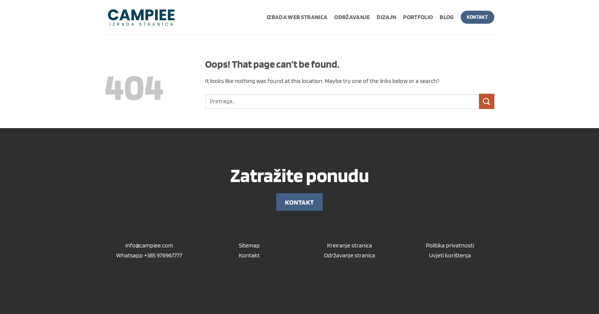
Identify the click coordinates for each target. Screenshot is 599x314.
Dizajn (386, 17)
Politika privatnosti (450, 245)
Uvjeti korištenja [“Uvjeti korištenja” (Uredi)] (450, 255)
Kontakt (249, 255)
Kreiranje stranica (349, 245)
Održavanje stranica (349, 255)
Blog (446, 17)
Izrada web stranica (297, 17)
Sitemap (249, 245)
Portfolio (418, 17)
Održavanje (352, 17)
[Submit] (486, 101)
